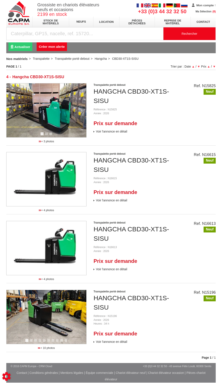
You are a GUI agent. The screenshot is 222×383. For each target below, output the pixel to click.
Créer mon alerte (52, 46)
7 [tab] (53, 342)
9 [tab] (62, 342)
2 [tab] (47, 136)
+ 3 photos (46, 141)
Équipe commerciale (99, 373)
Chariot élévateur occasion (166, 373)
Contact (203, 21)
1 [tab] (43, 136)
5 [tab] (45, 342)
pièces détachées (136, 22)
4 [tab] (53, 204)
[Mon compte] (204, 5)
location (106, 21)
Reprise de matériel (172, 22)
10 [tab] (67, 342)
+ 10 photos (46, 348)
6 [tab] (49, 342)
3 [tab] (51, 136)
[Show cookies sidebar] (6, 376)
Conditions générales (43, 373)
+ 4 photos (46, 210)
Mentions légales (71, 373)
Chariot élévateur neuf (131, 373)
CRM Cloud (45, 366)
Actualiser (20, 46)
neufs (81, 21)
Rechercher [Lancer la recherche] (189, 33)
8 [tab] (58, 342)
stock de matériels (51, 22)
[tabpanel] (47, 110)
